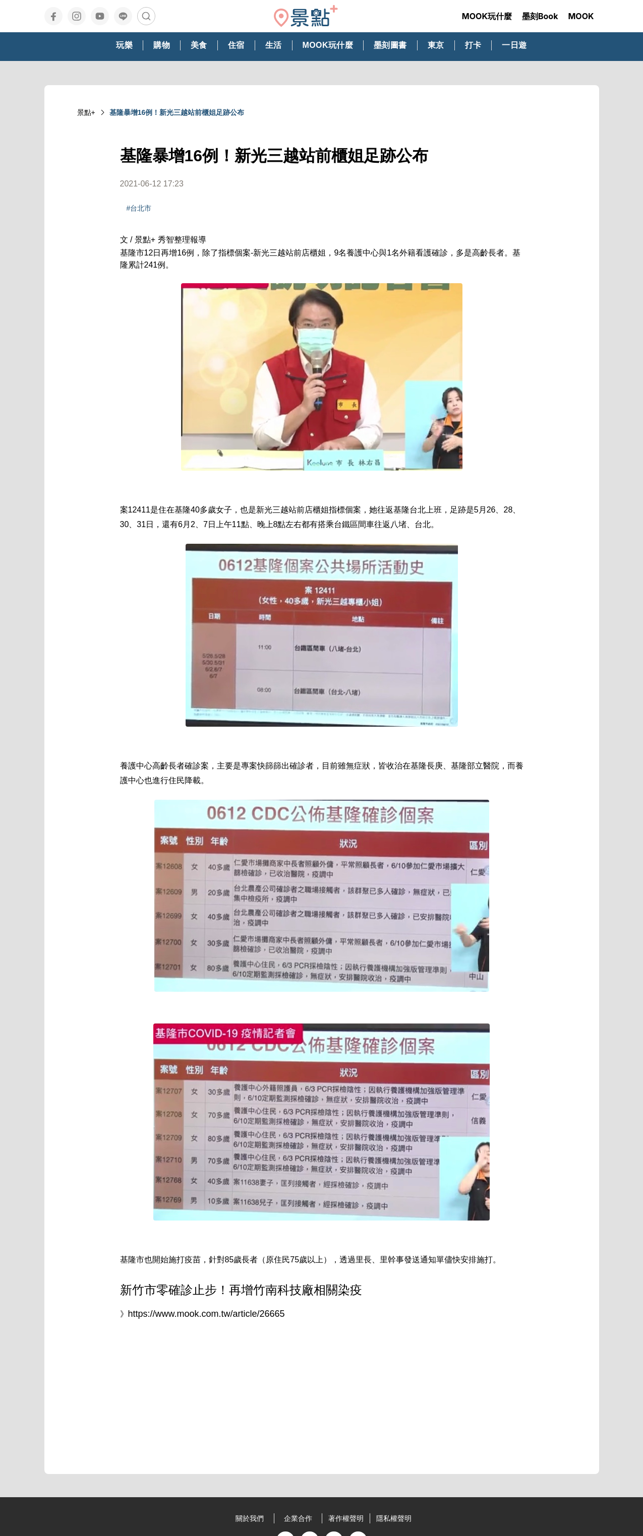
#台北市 (139, 208)
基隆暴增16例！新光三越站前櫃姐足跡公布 (177, 112)
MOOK (581, 16)
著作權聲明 (346, 1518)
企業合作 (298, 1518)
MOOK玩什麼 (487, 16)
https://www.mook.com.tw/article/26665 (206, 1314)
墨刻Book (540, 16)
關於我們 (250, 1518)
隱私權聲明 (394, 1518)
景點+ (86, 112)
